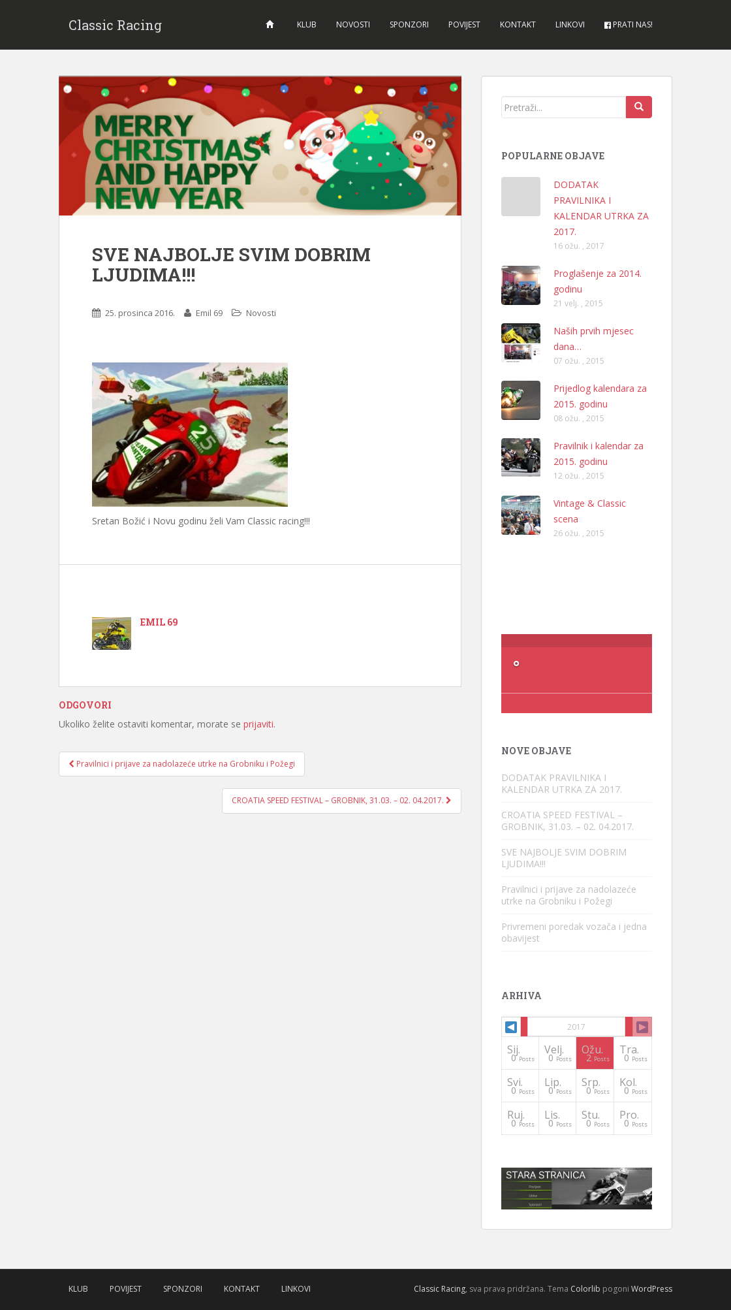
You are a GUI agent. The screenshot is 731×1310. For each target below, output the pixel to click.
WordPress (651, 1288)
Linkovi (570, 24)
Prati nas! (628, 24)
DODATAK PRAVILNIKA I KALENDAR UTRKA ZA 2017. (561, 783)
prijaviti (258, 724)
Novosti (353, 24)
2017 (576, 1026)
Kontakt (518, 24)
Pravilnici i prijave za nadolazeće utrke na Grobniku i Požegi (182, 763)
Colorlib (585, 1288)
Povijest (464, 24)
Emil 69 (209, 313)
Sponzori (409, 24)
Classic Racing (115, 24)
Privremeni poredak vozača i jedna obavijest (574, 932)
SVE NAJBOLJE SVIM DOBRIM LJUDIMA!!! (564, 858)
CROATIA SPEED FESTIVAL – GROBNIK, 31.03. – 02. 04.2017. (342, 800)
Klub (307, 24)
